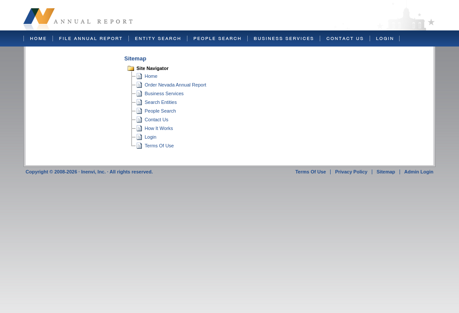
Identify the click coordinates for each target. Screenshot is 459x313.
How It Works (159, 128)
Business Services (164, 93)
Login (151, 137)
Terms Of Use (159, 145)
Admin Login (418, 171)
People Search (160, 110)
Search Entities (161, 102)
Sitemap (386, 171)
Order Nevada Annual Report (176, 84)
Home (151, 76)
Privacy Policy (351, 171)
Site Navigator (153, 68)
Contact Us (156, 119)
